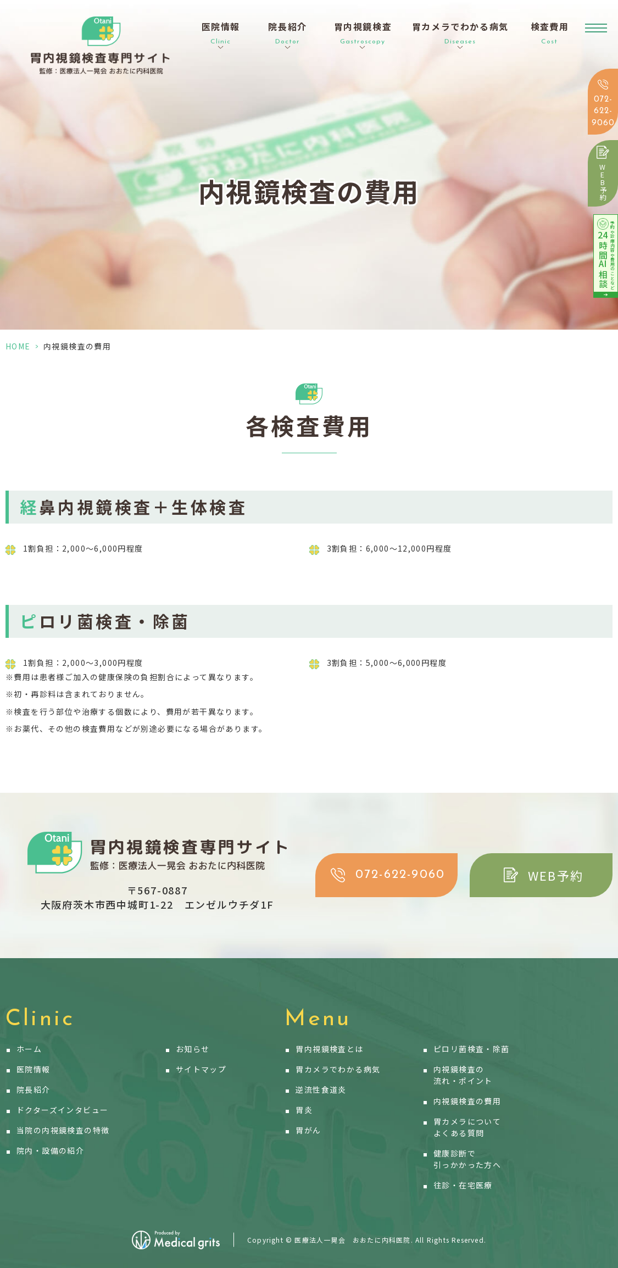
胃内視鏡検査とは (329, 1048)
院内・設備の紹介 (50, 1150)
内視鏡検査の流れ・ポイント (463, 1075)
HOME (18, 346)
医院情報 (33, 1069)
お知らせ (193, 1048)
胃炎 (304, 1109)
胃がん (308, 1130)
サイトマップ (201, 1069)
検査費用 (550, 33)
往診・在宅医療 (463, 1185)
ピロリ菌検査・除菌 (471, 1048)
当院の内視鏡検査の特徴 (62, 1130)
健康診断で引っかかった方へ (467, 1159)
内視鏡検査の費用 (467, 1100)
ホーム (29, 1048)
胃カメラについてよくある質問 (467, 1127)
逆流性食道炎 (321, 1089)
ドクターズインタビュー (62, 1109)
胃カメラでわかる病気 (338, 1069)
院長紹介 (33, 1089)
